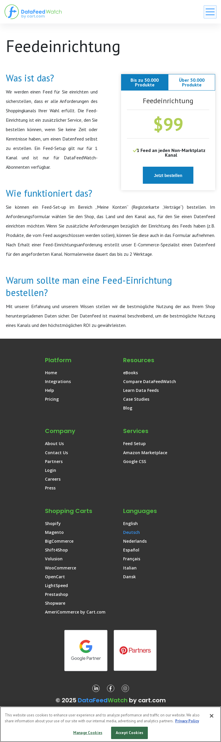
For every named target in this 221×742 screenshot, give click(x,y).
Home (51, 372)
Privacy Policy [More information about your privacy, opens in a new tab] (187, 720)
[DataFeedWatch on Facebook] (110, 688)
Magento (54, 532)
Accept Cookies (129, 732)
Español (131, 550)
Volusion (54, 558)
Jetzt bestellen (168, 175)
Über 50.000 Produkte (192, 82)
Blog (127, 408)
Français (131, 558)
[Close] (211, 715)
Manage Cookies (87, 732)
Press (50, 488)
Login (50, 470)
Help (49, 390)
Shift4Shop (56, 550)
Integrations (58, 381)
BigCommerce (59, 541)
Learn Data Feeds (141, 390)
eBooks (130, 372)
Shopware (55, 603)
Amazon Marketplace (145, 452)
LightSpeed (56, 585)
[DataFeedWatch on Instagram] (125, 688)
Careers (53, 479)
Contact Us (56, 452)
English (130, 523)
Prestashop (56, 594)
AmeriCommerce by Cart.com (75, 612)
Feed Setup (134, 443)
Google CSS (134, 461)
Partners (54, 461)
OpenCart (55, 576)
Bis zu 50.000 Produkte (144, 82)
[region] (110, 724)
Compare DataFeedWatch (149, 381)
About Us (54, 443)
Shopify (53, 523)
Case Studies (136, 399)
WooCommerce (60, 568)
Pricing (52, 399)
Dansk (129, 576)
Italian (130, 568)
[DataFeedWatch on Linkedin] (96, 688)
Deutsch (131, 532)
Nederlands (135, 541)
